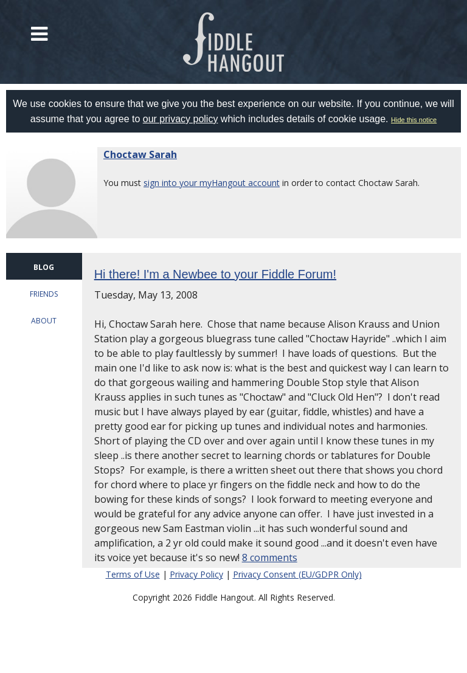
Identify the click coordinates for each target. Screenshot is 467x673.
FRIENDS (44, 294)
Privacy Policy (196, 574)
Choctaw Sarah (140, 154)
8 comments (269, 557)
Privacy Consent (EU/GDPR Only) (297, 574)
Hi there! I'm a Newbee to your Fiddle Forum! (215, 274)
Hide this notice (414, 119)
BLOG (43, 267)
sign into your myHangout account (212, 182)
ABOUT (44, 321)
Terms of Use (133, 574)
